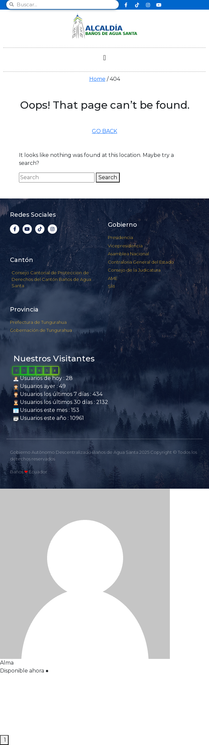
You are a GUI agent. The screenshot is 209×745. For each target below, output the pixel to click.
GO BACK (104, 131)
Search (108, 177)
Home (97, 79)
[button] (104, 58)
